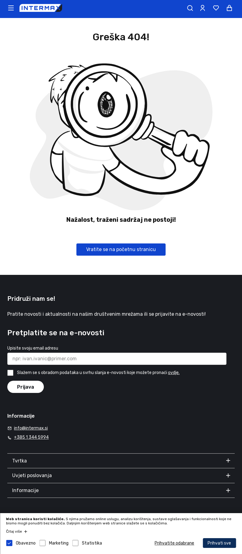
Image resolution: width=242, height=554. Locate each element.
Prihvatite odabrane (174, 543)
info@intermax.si (31, 428)
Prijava (25, 387)
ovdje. (174, 372)
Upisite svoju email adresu (32, 348)
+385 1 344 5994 (31, 437)
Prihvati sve (219, 543)
